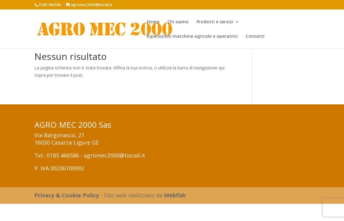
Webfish (175, 195)
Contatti (255, 36)
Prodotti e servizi (215, 22)
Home (153, 22)
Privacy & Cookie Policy (66, 195)
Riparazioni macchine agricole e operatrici (192, 36)
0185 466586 (63, 155)
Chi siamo (178, 22)
